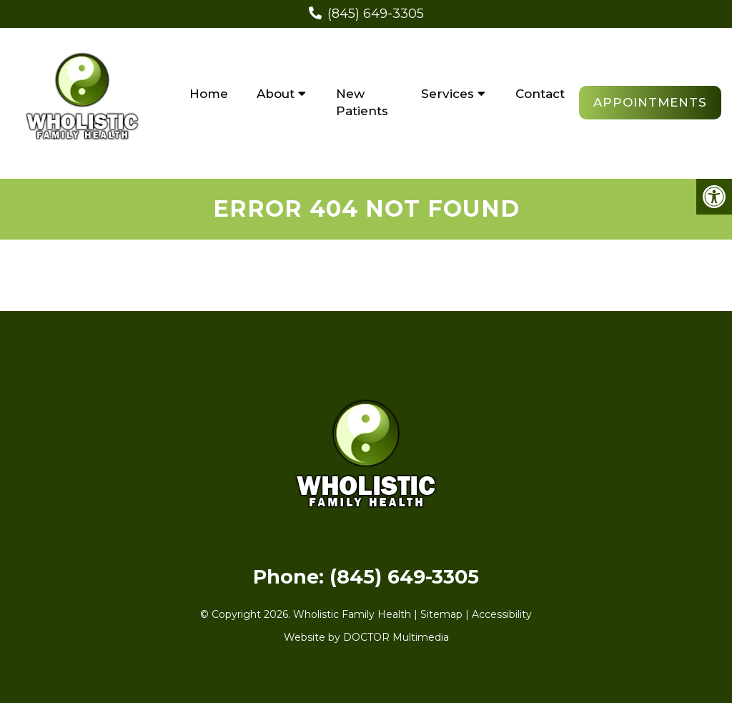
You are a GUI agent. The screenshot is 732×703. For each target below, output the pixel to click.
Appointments (650, 102)
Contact (540, 94)
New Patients (362, 102)
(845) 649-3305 (375, 13)
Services (447, 94)
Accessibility (502, 614)
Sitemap (441, 614)
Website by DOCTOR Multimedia (366, 637)
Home (208, 94)
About (276, 94)
